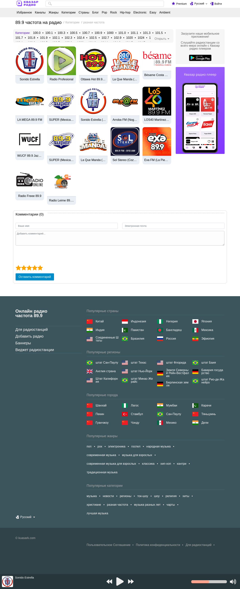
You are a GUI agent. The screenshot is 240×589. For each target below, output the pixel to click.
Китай (100, 321)
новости (108, 496)
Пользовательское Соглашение (108, 545)
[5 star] (40, 268)
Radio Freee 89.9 (29, 196)
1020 (129, 37)
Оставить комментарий (35, 276)
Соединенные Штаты (107, 339)
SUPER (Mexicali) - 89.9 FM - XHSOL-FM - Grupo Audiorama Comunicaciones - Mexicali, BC (61, 119)
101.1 (134, 32)
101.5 (159, 32)
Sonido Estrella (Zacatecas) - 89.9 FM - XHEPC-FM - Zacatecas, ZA (93, 119)
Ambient (164, 12)
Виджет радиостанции (34, 350)
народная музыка (158, 446)
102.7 (105, 37)
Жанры (53, 12)
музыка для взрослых (137, 455)
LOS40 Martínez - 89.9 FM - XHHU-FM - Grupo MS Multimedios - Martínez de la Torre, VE (156, 119)
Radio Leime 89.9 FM (61, 200)
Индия (100, 330)
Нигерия (172, 321)
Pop (104, 12)
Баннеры (23, 343)
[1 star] (18, 268)
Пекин (100, 414)
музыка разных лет (147, 504)
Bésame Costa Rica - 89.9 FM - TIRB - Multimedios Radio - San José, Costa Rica (156, 75)
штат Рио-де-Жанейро (212, 381)
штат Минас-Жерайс (142, 380)
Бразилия (137, 338)
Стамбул (137, 414)
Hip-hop (125, 12)
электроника (116, 446)
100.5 (73, 32)
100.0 (36, 32)
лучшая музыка (97, 513)
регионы (125, 496)
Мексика (207, 330)
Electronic (140, 12)
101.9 (43, 37)
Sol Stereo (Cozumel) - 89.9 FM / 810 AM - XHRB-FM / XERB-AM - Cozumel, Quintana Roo (124, 160)
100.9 (98, 32)
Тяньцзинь (208, 414)
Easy (153, 12)
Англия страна (106, 371)
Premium (181, 3)
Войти (218, 3)
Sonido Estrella (30, 79)
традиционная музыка (102, 472)
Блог (95, 12)
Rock (113, 12)
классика (148, 463)
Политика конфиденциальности (158, 545)
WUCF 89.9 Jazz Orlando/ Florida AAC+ (29, 155)
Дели (204, 422)
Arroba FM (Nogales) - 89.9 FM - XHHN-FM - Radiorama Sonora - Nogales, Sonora (124, 119)
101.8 (31, 37)
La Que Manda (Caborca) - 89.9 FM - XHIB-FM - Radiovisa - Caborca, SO (124, 79)
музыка (92, 496)
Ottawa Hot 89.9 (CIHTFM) (93, 79)
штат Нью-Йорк (141, 371)
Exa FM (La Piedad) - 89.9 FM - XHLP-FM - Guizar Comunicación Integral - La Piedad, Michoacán (156, 160)
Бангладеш (174, 330)
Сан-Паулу (173, 414)
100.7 (86, 32)
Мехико (171, 422)
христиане (94, 504)
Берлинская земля (177, 384)
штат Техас (138, 362)
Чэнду (135, 422)
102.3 (68, 37)
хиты (185, 496)
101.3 (146, 32)
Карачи (206, 405)
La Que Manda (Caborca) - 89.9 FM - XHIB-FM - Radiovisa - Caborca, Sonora (93, 160)
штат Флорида (176, 362)
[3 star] (29, 268)
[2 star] (23, 268)
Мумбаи (171, 405)
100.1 (49, 32)
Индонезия (138, 321)
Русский (199, 3)
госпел (135, 446)
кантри (181, 463)
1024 (141, 37)
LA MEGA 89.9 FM (29, 119)
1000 (110, 32)
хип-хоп (165, 463)
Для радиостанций (31, 329)
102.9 (117, 37)
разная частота (117, 504)
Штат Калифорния (107, 380)
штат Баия (208, 362)
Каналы (40, 12)
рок (100, 446)
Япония (206, 321)
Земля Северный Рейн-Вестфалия (177, 373)
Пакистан (137, 330)
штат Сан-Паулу (107, 362)
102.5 (93, 37)
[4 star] (34, 268)
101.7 (19, 37)
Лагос (135, 405)
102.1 (56, 37)
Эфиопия (207, 338)
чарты (170, 504)
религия (171, 496)
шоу (157, 496)
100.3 (61, 32)
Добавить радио (29, 336)
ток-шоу (142, 496)
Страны (84, 12)
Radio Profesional (61, 79)
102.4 (80, 37)
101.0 (122, 32)
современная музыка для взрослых (111, 463)
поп (89, 446)
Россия (171, 338)
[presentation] (44, 255)
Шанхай (101, 405)
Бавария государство (212, 372)
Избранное (24, 12)
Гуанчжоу (102, 422)
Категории (69, 12)
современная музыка (101, 455)
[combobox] (105, 4)
